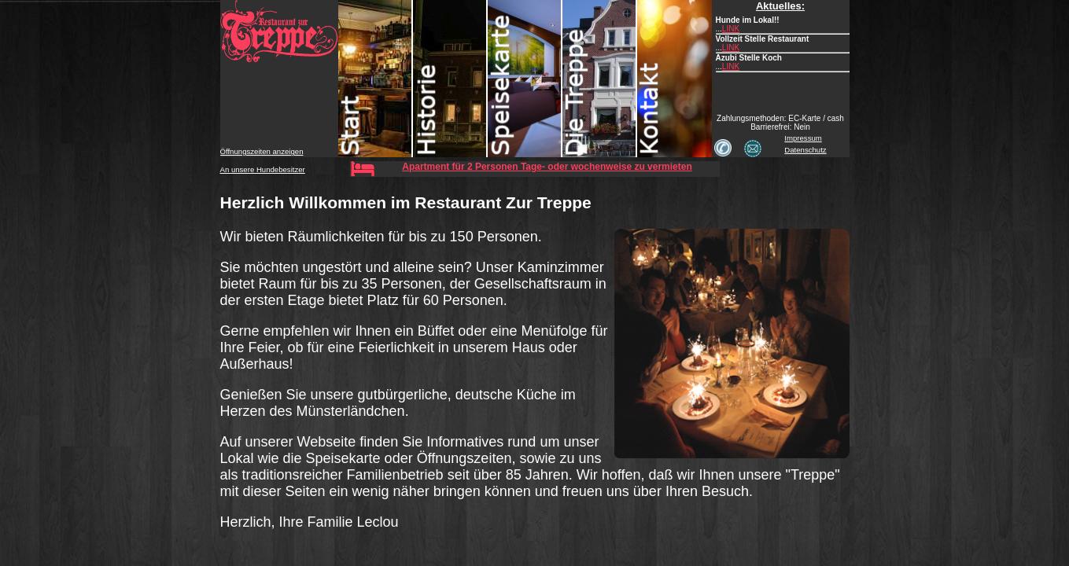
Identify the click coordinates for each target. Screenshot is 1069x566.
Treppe (599, 78)
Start (375, 78)
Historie (450, 78)
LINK (730, 28)
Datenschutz (805, 149)
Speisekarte (525, 78)
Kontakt (674, 78)
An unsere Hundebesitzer (262, 169)
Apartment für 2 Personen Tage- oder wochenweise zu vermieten (547, 166)
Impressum (802, 138)
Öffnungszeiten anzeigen (262, 151)
